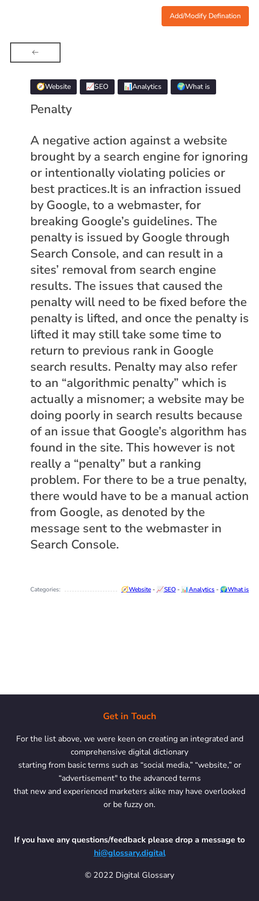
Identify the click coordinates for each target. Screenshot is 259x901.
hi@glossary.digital (130, 853)
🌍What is (234, 589)
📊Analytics (198, 589)
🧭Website (136, 589)
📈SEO (166, 589)
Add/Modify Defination (205, 16)
